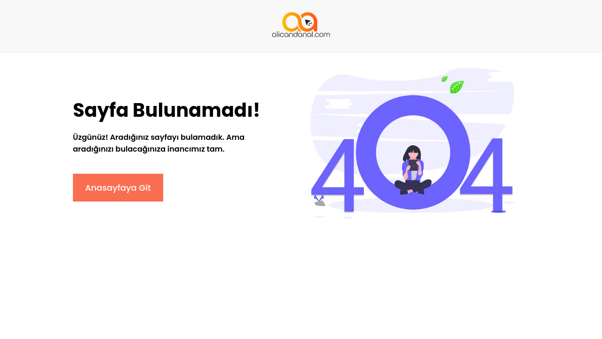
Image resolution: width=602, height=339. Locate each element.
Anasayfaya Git (118, 188)
